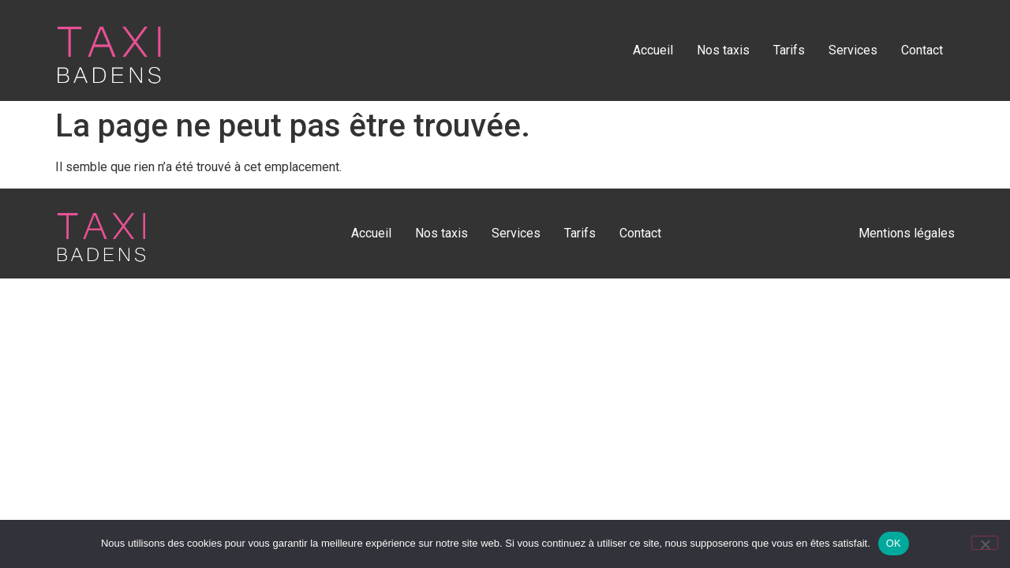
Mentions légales (906, 233)
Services (853, 50)
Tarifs (789, 50)
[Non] (984, 543)
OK (893, 543)
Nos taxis (723, 50)
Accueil (653, 50)
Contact (922, 50)
